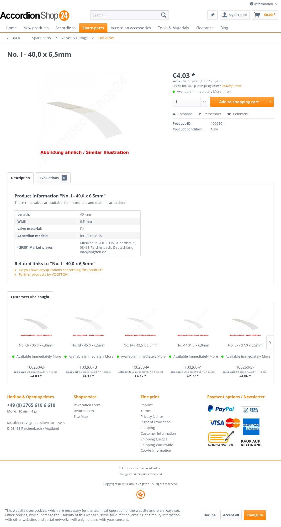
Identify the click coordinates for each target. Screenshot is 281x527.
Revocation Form (87, 405)
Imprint (147, 405)
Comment (238, 114)
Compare (182, 114)
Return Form (84, 410)
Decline (210, 515)
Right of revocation (156, 422)
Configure (255, 515)
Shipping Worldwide (157, 445)
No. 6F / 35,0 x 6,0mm (36, 345)
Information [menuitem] (262, 4)
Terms (146, 410)
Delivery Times (231, 86)
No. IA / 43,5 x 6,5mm (141, 345)
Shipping (148, 427)
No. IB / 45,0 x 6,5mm (88, 345)
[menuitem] (129, 15)
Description (20, 178)
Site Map (81, 416)
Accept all (231, 515)
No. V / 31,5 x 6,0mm (192, 345)
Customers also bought (30, 296)
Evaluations (53, 178)
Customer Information (158, 433)
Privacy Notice (152, 416)
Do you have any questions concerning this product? (59, 270)
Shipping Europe (154, 439)
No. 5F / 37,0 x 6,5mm (245, 345)
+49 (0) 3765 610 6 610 (31, 405)
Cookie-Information (156, 450)
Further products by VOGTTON (41, 274)
